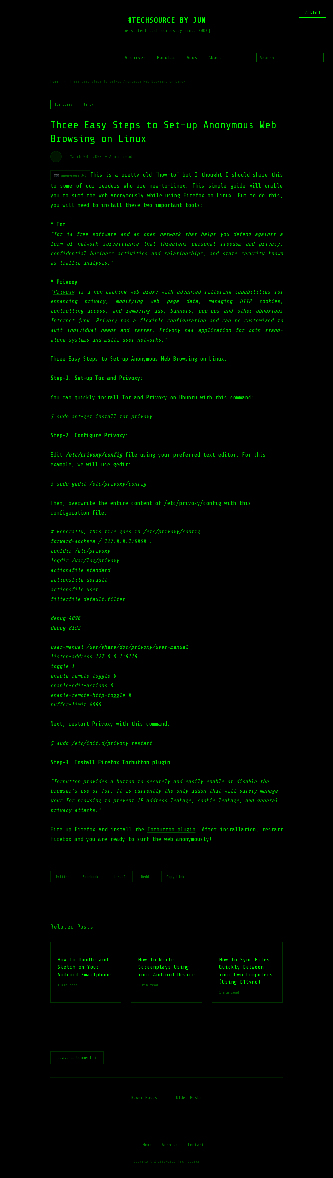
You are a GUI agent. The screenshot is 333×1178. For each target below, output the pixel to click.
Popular (166, 57)
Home (54, 81)
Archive (170, 1145)
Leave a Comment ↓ (77, 1058)
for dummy (64, 104)
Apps (192, 57)
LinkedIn (120, 876)
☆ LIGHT (312, 12)
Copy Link (175, 876)
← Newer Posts (141, 1098)
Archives (135, 57)
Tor (57, 234)
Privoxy (63, 292)
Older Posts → (191, 1098)
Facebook (90, 876)
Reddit (147, 876)
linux (89, 104)
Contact (196, 1145)
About (215, 57)
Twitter (62, 876)
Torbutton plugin (171, 829)
